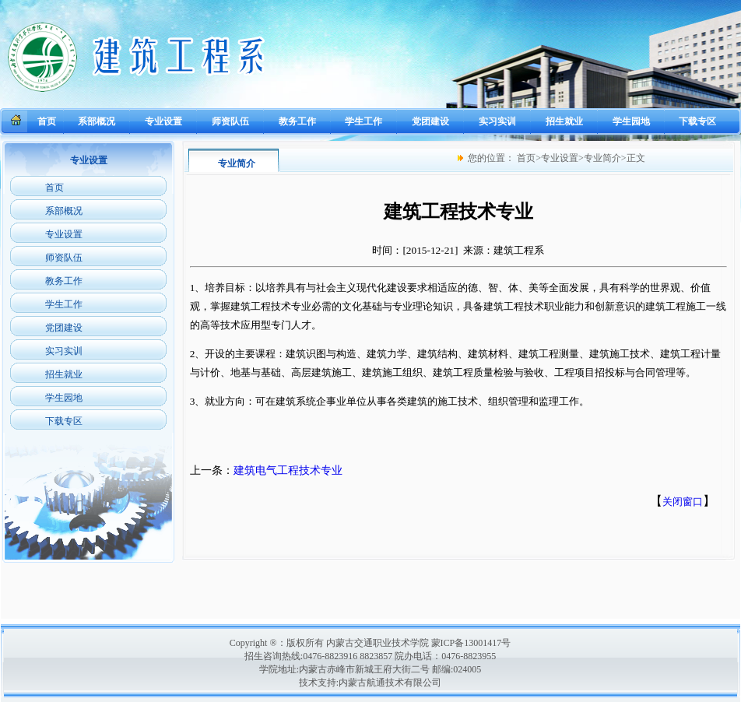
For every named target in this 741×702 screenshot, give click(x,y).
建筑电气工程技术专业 (288, 470)
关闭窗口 (682, 501)
